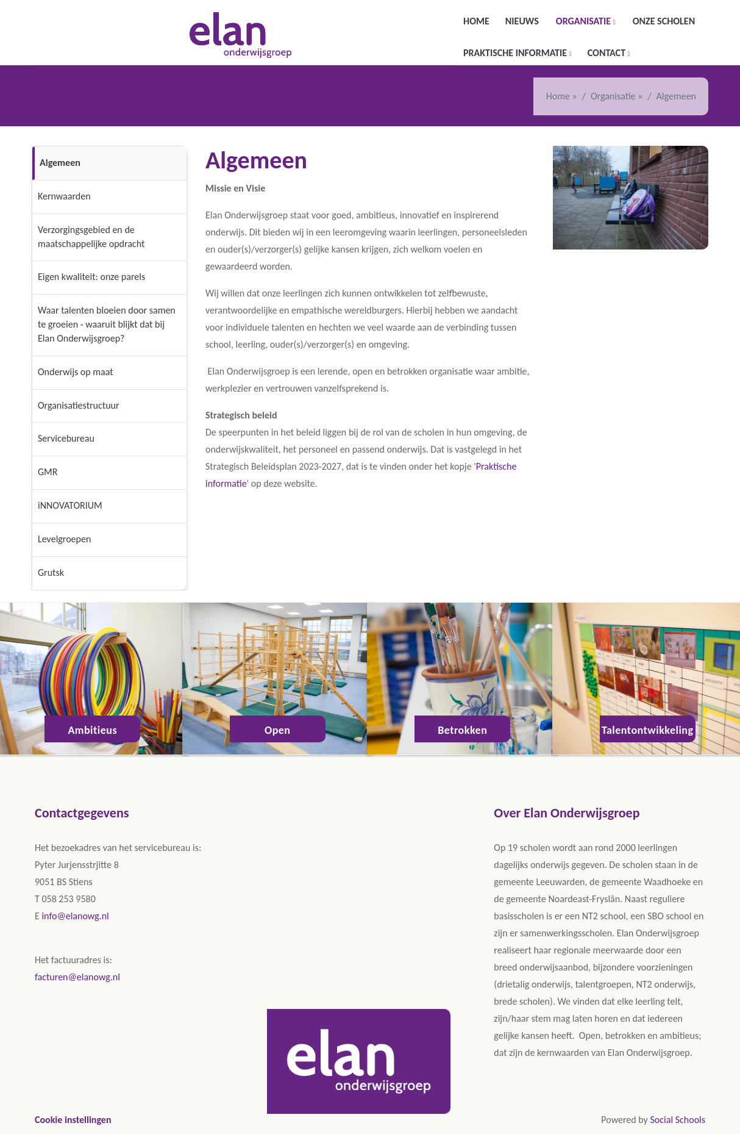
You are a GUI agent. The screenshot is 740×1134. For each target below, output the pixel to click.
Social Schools (677, 1119)
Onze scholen (664, 21)
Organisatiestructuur (78, 405)
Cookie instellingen (73, 1119)
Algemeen (60, 162)
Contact (608, 53)
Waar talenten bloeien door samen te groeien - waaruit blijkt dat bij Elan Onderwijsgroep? (107, 324)
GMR (47, 472)
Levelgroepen (64, 539)
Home (476, 21)
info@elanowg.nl (75, 916)
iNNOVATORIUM (70, 505)
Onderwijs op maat (75, 372)
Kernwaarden (64, 196)
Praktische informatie (516, 53)
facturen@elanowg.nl (77, 977)
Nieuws (522, 21)
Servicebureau (66, 438)
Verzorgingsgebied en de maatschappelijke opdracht (91, 236)
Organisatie (584, 21)
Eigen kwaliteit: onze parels (91, 276)
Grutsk (51, 572)
